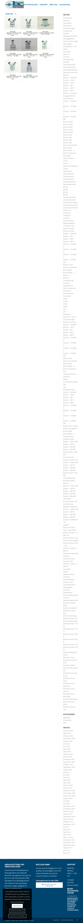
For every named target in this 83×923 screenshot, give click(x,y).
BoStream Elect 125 (70, 618)
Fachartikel (67, 23)
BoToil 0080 (67, 431)
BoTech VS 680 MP (70, 429)
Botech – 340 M (69, 465)
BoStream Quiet (69, 665)
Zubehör (66, 62)
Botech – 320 (68, 85)
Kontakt (66, 33)
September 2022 (69, 738)
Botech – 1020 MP (69, 78)
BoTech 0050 (68, 122)
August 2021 (67, 770)
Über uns (66, 54)
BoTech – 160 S (68, 327)
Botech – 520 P (68, 91)
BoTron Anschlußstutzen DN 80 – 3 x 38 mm (46, 55)
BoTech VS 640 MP (70, 267)
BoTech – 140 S (68, 83)
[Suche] (15, 14)
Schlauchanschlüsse (70, 202)
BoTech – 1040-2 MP (70, 462)
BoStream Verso (69, 390)
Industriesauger (69, 28)
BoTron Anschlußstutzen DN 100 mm (46, 33)
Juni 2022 (66, 746)
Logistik (66, 525)
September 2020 (69, 796)
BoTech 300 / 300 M (70, 426)
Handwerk (67, 569)
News (65, 49)
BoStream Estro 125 (70, 460)
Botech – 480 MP (69, 514)
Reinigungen (67, 587)
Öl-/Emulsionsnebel (70, 382)
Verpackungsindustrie (71, 600)
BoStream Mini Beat (70, 699)
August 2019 (67, 814)
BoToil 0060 (67, 364)
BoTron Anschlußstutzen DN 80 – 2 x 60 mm (14, 77)
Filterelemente (68, 174)
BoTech (66, 75)
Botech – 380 (68, 397)
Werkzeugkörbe (69, 223)
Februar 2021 (68, 785)
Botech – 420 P (68, 88)
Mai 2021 (66, 777)
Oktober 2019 (68, 811)
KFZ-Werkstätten (69, 478)
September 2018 (69, 816)
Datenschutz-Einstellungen (17, 916)
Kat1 (65, 723)
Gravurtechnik (68, 457)
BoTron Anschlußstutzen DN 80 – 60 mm (14, 55)
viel (64, 309)
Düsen (65, 161)
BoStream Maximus (70, 507)
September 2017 (69, 824)
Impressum (67, 26)
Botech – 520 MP (69, 449)
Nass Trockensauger (70, 41)
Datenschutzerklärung (17, 911)
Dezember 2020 (69, 790)
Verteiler (66, 218)
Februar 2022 (68, 754)
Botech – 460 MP (69, 491)
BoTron (66, 275)
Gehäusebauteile (69, 182)
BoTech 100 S (68, 265)
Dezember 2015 (69, 840)
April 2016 (67, 832)
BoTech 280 (67, 143)
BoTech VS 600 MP (70, 608)
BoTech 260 (67, 140)
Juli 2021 (66, 772)
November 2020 (69, 793)
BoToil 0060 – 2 (68, 366)
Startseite (66, 52)
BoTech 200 (67, 358)
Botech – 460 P (68, 332)
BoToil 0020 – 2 (68, 150)
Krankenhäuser (68, 579)
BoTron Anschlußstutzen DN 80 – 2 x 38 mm (30, 33)
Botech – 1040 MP (69, 234)
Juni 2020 (66, 803)
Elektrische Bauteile (70, 166)
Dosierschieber (68, 158)
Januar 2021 (67, 788)
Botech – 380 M (69, 512)
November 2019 (69, 809)
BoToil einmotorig (69, 616)
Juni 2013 (66, 850)
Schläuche (67, 210)
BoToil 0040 (67, 270)
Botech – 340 (68, 236)
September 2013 (69, 845)
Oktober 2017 (68, 822)
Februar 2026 (68, 731)
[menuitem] (13, 4)
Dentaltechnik (68, 293)
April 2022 (67, 749)
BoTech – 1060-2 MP (70, 486)
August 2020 (67, 798)
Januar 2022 (67, 757)
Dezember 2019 (69, 806)
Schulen (66, 598)
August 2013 (67, 848)
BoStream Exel (68, 231)
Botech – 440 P (68, 239)
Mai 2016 (66, 829)
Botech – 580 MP (69, 517)
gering (65, 187)
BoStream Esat (68, 657)
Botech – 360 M (69, 488)
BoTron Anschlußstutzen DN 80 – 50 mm (30, 76)
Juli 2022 (66, 744)
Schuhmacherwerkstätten (72, 595)
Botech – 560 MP (69, 494)
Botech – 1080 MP (69, 392)
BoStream (66, 314)
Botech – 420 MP (69, 447)
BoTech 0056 (68, 130)
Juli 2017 (66, 827)
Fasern (65, 169)
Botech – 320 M (69, 444)
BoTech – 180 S (68, 395)
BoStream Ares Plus (70, 72)
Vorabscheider (68, 221)
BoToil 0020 (67, 148)
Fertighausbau (68, 436)
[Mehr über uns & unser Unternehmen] (49, 885)
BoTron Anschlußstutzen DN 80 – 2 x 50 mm (14, 33)
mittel (65, 299)
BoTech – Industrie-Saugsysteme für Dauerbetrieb (70, 95)
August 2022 (67, 741)
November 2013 (69, 842)
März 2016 (67, 835)
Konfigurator (67, 31)
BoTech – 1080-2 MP (70, 509)
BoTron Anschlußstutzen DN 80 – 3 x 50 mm (30, 55)
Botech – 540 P (68, 241)
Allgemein (66, 717)
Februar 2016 (68, 837)
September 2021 (69, 767)
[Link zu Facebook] (77, 920)
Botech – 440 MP (69, 468)
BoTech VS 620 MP (70, 145)
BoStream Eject (68, 439)
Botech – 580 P (68, 403)
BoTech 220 (67, 135)
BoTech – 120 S (68, 80)
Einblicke (66, 20)
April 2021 (67, 780)
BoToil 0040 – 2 (68, 273)
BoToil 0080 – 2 (68, 434)
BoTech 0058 (68, 132)
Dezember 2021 (69, 759)
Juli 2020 (66, 801)
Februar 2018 (68, 819)
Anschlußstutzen (69, 65)
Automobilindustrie (70, 70)
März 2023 (67, 733)
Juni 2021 (66, 775)
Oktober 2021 (68, 764)
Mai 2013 (66, 853)
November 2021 (69, 762)
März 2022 (67, 751)
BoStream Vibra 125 (70, 644)
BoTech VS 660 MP (70, 361)
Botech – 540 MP (69, 470)
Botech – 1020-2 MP (70, 442)
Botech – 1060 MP (69, 325)
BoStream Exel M (69, 322)
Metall (65, 379)
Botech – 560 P (68, 335)
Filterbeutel (67, 171)
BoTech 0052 (68, 124)
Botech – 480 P (68, 400)
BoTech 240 (67, 137)
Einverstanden (17, 906)
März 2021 (67, 783)
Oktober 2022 (68, 736)
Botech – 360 (68, 330)
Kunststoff (67, 296)
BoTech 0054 (68, 127)
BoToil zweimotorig (70, 621)
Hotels (65, 572)
